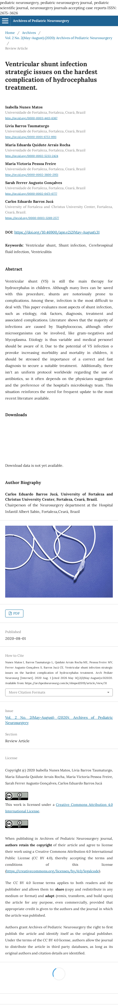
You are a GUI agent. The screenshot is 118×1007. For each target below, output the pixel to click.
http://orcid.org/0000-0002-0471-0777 (31, 193)
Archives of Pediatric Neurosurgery (41, 21)
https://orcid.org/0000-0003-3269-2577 (32, 218)
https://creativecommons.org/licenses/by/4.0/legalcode (52, 871)
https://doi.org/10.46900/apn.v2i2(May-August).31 (57, 232)
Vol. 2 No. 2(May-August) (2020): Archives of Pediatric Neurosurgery (58, 38)
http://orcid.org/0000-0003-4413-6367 (31, 118)
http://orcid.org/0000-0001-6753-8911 (30, 137)
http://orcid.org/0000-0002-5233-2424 (31, 156)
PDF (16, 613)
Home (10, 32)
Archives (29, 32)
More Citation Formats (27, 692)
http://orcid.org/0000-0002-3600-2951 (31, 175)
